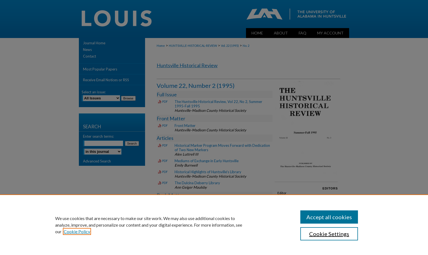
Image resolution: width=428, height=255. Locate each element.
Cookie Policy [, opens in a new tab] (77, 231)
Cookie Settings (329, 233)
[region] (214, 224)
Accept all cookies (329, 217)
